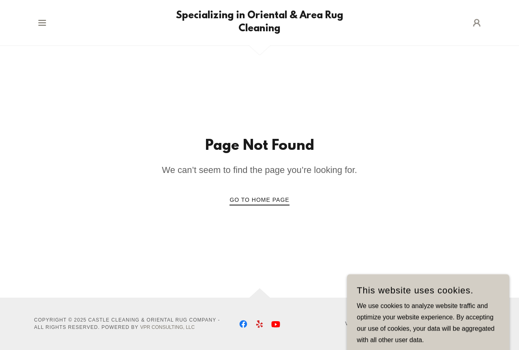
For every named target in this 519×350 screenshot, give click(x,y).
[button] (42, 23)
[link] (259, 29)
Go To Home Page (259, 200)
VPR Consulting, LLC (167, 327)
